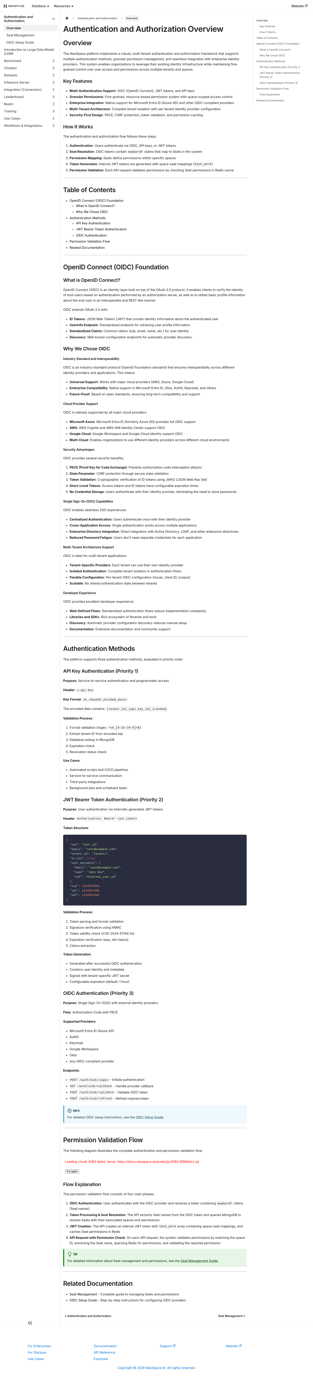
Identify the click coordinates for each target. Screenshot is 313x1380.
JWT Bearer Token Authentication (101, 229)
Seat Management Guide (199, 1261)
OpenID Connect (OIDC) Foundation (97, 201)
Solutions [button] (39, 6)
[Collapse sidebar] (30, 1322)
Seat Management (83, 1294)
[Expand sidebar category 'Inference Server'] (53, 82)
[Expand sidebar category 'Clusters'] (53, 68)
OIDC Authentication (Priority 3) (279, 82)
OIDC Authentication (91, 235)
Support (167, 1346)
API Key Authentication (93, 223)
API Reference (104, 1352)
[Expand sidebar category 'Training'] (53, 111)
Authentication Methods (88, 218)
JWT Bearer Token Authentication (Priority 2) (280, 75)
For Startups (37, 1352)
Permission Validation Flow (90, 241)
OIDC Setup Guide (149, 1117)
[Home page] (67, 18)
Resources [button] (62, 6)
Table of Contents (267, 37)
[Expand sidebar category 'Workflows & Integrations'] (53, 125)
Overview (262, 20)
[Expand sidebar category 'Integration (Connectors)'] (53, 89)
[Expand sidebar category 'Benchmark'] (53, 61)
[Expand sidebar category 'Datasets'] (53, 75)
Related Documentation (87, 248)
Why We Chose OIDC (92, 212)
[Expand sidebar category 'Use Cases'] (53, 118)
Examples (101, 1359)
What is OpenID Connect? (95, 206)
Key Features (267, 26)
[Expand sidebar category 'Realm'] (53, 104)
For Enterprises (39, 1346)
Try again (72, 1171)
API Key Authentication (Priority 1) (280, 67)
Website (299, 6)
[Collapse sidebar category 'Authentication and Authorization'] (53, 19)
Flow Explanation (270, 94)
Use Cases (36, 1359)
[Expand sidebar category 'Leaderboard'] (53, 97)
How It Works (268, 32)
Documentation (105, 1346)
